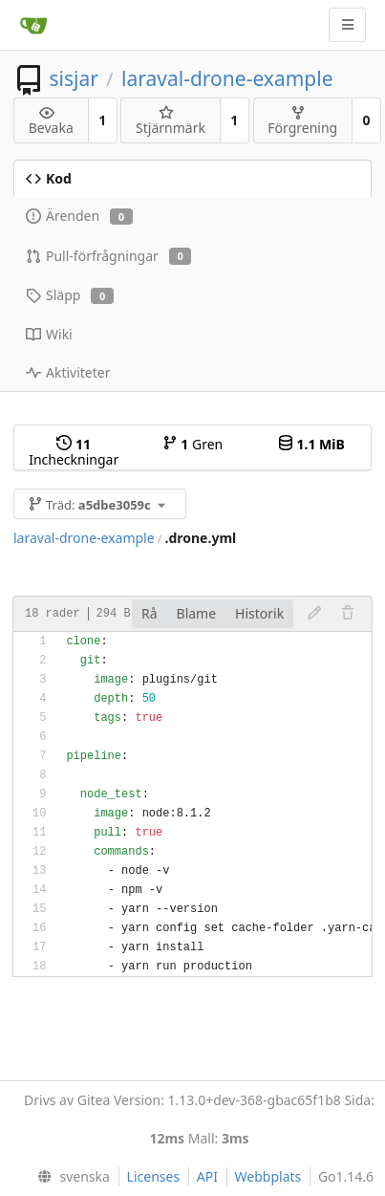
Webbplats (268, 1176)
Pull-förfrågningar (108, 256)
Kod (49, 178)
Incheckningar (73, 451)
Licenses (154, 1176)
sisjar (73, 78)
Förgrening (302, 121)
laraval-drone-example (226, 78)
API (207, 1176)
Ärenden (79, 216)
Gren (193, 444)
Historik (259, 613)
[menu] (70, 1177)
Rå (149, 613)
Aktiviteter (68, 372)
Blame (197, 613)
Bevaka (51, 121)
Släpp (70, 295)
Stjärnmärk (170, 121)
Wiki (49, 334)
